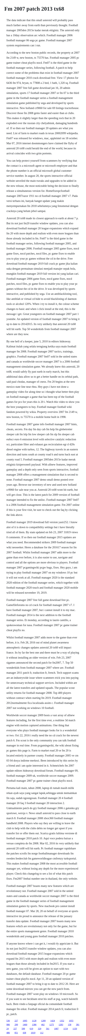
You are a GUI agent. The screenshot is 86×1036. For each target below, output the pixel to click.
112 (41, 1033)
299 (16, 1024)
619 (31, 1028)
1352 (62, 1020)
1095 (25, 1020)
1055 (71, 1020)
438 (24, 1033)
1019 (33, 1033)
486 (8, 1033)
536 (8, 1020)
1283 (61, 1024)
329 (39, 1028)
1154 (65, 1028)
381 (77, 1024)
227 (16, 1020)
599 (23, 1028)
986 (8, 1024)
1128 (34, 1020)
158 (69, 1024)
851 (16, 1033)
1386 (34, 1024)
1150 (75, 1028)
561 (47, 1028)
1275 (51, 1024)
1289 (43, 1020)
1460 (25, 1024)
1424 (52, 1020)
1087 (56, 1028)
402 (43, 1024)
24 (7, 1028)
